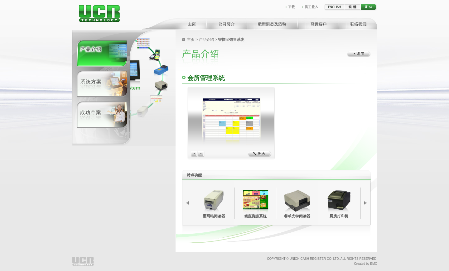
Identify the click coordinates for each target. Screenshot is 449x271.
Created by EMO (365, 263)
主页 (191, 39)
